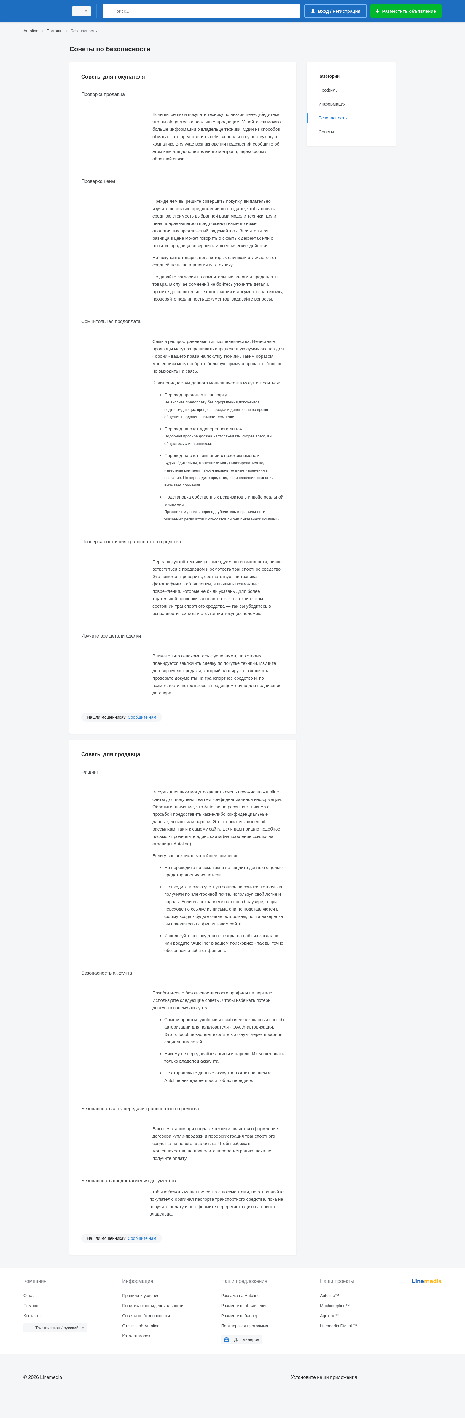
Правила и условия (140, 1295)
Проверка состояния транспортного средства (131, 541)
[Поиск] (108, 11)
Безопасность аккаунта (106, 972)
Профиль (328, 89)
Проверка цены (98, 181)
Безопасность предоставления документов (128, 1180)
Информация (332, 103)
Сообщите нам (142, 717)
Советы (326, 131)
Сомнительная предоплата (111, 321)
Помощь (31, 1305)
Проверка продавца (103, 94)
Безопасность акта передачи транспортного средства (140, 1108)
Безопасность (333, 117)
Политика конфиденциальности (153, 1305)
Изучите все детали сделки (111, 635)
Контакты (32, 1315)
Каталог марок (136, 1336)
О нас (28, 1295)
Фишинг (89, 772)
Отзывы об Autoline (140, 1325)
